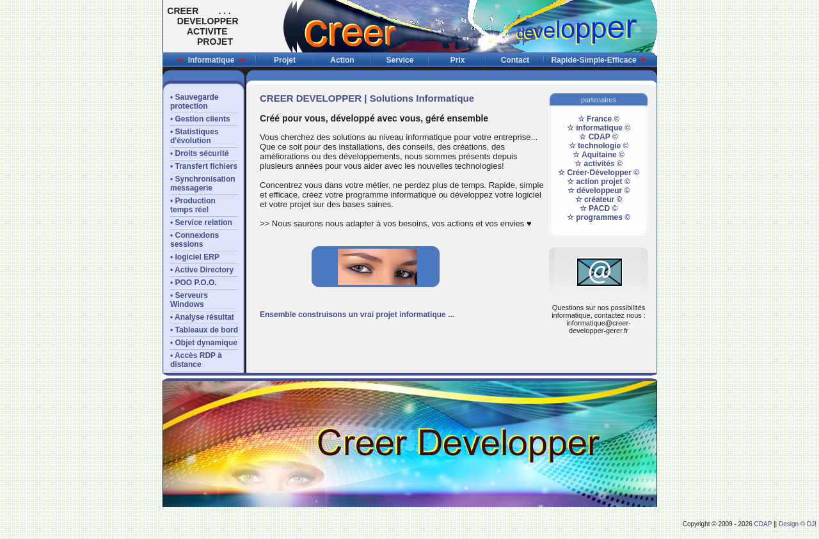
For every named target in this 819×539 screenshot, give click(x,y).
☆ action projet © (598, 181)
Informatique (211, 60)
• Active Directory (202, 269)
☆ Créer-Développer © (598, 172)
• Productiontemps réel (193, 205)
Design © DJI (797, 523)
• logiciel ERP (194, 257)
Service (400, 60)
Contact (515, 60)
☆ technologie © (599, 145)
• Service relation (201, 222)
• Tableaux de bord (204, 329)
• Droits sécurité (199, 153)
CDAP (763, 523)
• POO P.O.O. (193, 282)
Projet (285, 60)
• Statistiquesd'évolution (194, 136)
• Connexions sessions (194, 240)
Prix (457, 60)
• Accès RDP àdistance (196, 360)
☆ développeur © (599, 190)
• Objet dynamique (203, 342)
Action (342, 60)
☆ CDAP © (598, 136)
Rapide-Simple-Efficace (598, 60)
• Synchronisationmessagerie (202, 183)
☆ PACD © (599, 208)
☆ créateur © (599, 199)
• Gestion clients (200, 118)
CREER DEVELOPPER (311, 98)
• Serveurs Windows (189, 300)
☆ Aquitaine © (598, 154)
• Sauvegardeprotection (194, 102)
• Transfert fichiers (203, 166)
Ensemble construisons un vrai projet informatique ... (357, 314)
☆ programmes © (598, 217)
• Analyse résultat (202, 317)
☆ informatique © (598, 127)
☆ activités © (599, 163)
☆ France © (599, 118)
